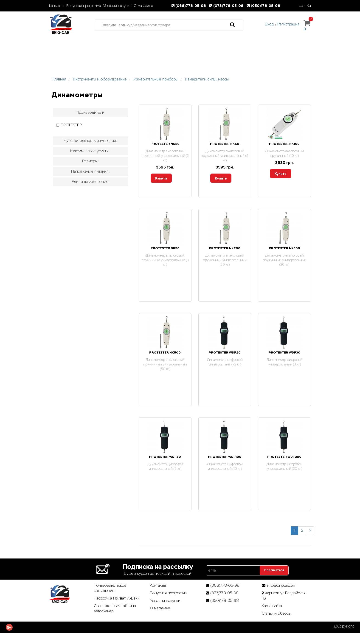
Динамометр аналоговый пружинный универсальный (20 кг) (225, 260)
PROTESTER (69, 125)
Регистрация (288, 24)
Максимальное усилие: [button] (90, 151)
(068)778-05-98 (190, 5)
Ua (301, 5)
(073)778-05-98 (227, 5)
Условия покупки (117, 6)
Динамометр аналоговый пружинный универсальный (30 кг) (284, 260)
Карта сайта (272, 606)
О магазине (143, 6)
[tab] (90, 112)
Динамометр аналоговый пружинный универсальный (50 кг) (165, 364)
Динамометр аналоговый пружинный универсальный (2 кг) (165, 155)
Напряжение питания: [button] (90, 171)
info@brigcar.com (281, 585)
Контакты (56, 6)
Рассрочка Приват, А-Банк (116, 598)
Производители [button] (90, 112)
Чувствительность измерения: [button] (90, 140)
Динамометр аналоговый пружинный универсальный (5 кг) (224, 155)
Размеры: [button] (90, 161)
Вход (269, 24)
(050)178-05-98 (264, 5)
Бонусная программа (83, 6)
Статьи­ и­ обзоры (276, 613)
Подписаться (274, 570)
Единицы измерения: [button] (90, 182)
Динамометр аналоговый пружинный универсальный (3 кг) (165, 260)
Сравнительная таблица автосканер (115, 608)
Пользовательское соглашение (110, 588)
